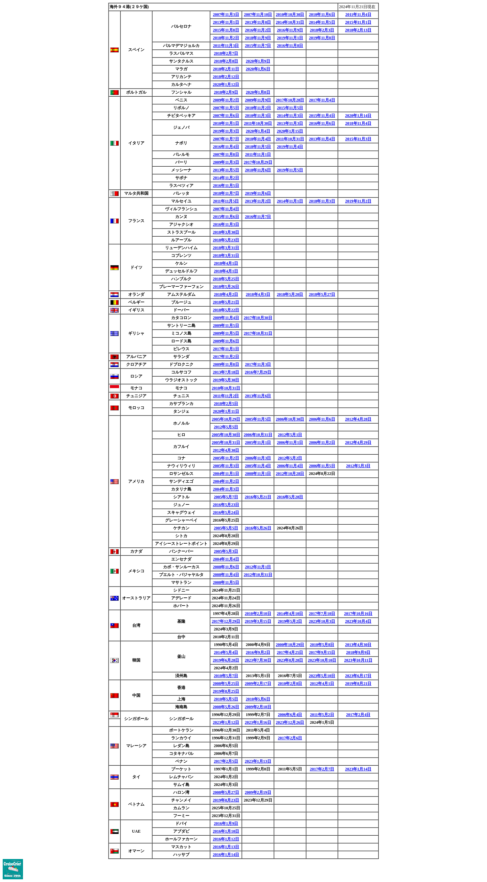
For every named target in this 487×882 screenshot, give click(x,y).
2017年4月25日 (290, 652)
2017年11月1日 (226, 349)
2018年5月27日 (322, 294)
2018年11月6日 (258, 170)
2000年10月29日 (290, 644)
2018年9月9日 (358, 652)
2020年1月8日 (258, 92)
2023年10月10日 (322, 660)
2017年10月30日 (258, 317)
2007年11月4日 (226, 209)
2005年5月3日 (226, 551)
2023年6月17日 (358, 675)
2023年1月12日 (226, 722)
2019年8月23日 (226, 800)
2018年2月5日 (226, 403)
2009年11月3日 (226, 162)
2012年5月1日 (290, 434)
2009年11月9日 (258, 100)
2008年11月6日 (226, 567)
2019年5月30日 (226, 380)
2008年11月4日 (226, 574)
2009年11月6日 (226, 341)
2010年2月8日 (290, 683)
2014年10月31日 (290, 22)
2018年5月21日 (226, 302)
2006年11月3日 (258, 458)
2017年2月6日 (290, 738)
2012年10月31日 (258, 574)
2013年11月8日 (258, 22)
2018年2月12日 (226, 76)
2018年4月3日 (258, 294)
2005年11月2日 (226, 458)
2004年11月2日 (226, 481)
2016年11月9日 (290, 30)
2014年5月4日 (226, 652)
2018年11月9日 (258, 37)
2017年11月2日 (226, 356)
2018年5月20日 (290, 294)
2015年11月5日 (290, 107)
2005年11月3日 (226, 465)
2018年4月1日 (226, 263)
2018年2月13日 (358, 30)
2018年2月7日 (226, 53)
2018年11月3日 (322, 201)
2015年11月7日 (258, 45)
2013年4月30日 (358, 644)
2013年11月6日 (258, 396)
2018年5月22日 (226, 310)
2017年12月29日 (226, 621)
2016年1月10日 (226, 831)
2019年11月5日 (290, 170)
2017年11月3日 (258, 364)
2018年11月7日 (226, 193)
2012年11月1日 (258, 567)
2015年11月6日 (226, 216)
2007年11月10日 (258, 14)
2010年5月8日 (322, 644)
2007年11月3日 (226, 14)
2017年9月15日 (322, 652)
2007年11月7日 (226, 139)
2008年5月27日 (226, 792)
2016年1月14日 (226, 854)
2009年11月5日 (226, 325)
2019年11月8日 (322, 37)
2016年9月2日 (258, 652)
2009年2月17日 (258, 683)
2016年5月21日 (258, 497)
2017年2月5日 (226, 761)
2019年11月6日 (258, 193)
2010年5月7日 (226, 675)
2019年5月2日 (290, 621)
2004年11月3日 (226, 489)
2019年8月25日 (226, 691)
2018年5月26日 (226, 286)
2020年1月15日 (290, 131)
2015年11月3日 (358, 139)
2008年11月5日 (226, 582)
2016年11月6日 (322, 123)
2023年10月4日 (358, 621)
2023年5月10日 (322, 675)
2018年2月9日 (226, 92)
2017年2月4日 (358, 714)
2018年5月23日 (226, 240)
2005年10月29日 (226, 419)
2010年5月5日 (226, 699)
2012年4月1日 (322, 683)
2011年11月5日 (226, 201)
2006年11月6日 (322, 419)
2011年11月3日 (226, 45)
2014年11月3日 (290, 115)
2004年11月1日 (226, 473)
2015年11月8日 (226, 30)
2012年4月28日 (358, 419)
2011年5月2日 (322, 714)
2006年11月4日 (290, 465)
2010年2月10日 (258, 613)
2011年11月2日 (226, 396)
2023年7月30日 (258, 660)
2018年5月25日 (226, 279)
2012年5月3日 (358, 465)
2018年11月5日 (258, 146)
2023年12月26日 (290, 722)
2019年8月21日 (358, 683)
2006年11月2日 (322, 442)
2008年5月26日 (226, 707)
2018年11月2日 (226, 37)
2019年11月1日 (290, 37)
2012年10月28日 (290, 473)
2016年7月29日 (258, 372)
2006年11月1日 (290, 442)
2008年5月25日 (226, 683)
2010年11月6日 (322, 14)
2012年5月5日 (226, 427)
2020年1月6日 (258, 69)
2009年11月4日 (226, 317)
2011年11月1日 (258, 154)
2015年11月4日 (322, 115)
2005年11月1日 (258, 442)
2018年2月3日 (322, 30)
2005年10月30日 (226, 434)
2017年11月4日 (322, 100)
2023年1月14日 (358, 769)
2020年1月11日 (226, 411)
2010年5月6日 (258, 699)
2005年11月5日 (258, 419)
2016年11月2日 (258, 30)
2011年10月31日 (290, 139)
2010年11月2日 (258, 107)
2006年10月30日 (290, 419)
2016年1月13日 (226, 846)
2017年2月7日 (322, 769)
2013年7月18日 (226, 372)
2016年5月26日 (258, 528)
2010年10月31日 (226, 388)
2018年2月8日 (226, 61)
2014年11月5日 (322, 22)
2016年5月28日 (290, 497)
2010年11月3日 (258, 115)
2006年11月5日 (322, 465)
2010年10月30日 (290, 14)
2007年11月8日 (226, 154)
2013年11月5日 (226, 170)
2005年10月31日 (226, 442)
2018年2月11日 (226, 69)
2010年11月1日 (226, 123)
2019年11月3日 (226, 131)
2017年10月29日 (258, 162)
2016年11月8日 (290, 45)
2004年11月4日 (226, 559)
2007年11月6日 (226, 115)
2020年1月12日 (226, 84)
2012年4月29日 (358, 442)
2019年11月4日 (290, 146)
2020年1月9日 (258, 61)
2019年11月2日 (358, 201)
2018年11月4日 (358, 123)
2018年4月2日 (226, 294)
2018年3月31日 (226, 247)
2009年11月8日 (226, 364)
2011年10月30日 (258, 123)
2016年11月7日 (258, 216)
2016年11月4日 (226, 146)
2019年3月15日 (258, 621)
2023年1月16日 (258, 722)
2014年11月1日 (290, 201)
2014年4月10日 (290, 613)
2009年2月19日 (258, 792)
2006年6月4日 (290, 714)
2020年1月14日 (358, 115)
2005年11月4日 (258, 465)
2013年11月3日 (290, 123)
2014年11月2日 (226, 177)
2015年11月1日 (358, 22)
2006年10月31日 (258, 434)
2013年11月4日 (322, 139)
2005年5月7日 (226, 497)
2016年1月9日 (226, 823)
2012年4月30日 (226, 450)
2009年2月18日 (258, 707)
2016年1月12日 (226, 839)
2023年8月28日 (290, 660)
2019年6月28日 (226, 660)
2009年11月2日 (226, 100)
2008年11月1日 (258, 473)
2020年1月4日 (258, 131)
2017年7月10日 (322, 613)
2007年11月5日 (226, 107)
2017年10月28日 (290, 100)
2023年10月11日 (358, 660)
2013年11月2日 (258, 201)
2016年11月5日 (226, 185)
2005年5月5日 (226, 528)
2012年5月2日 (290, 458)
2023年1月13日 (258, 761)
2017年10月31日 (258, 333)
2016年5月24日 (226, 512)
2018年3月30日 (226, 232)
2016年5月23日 (226, 504)
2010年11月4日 (258, 139)
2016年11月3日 (226, 224)
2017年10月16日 (358, 613)
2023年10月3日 (322, 621)
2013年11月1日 (226, 22)
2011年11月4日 (358, 14)
